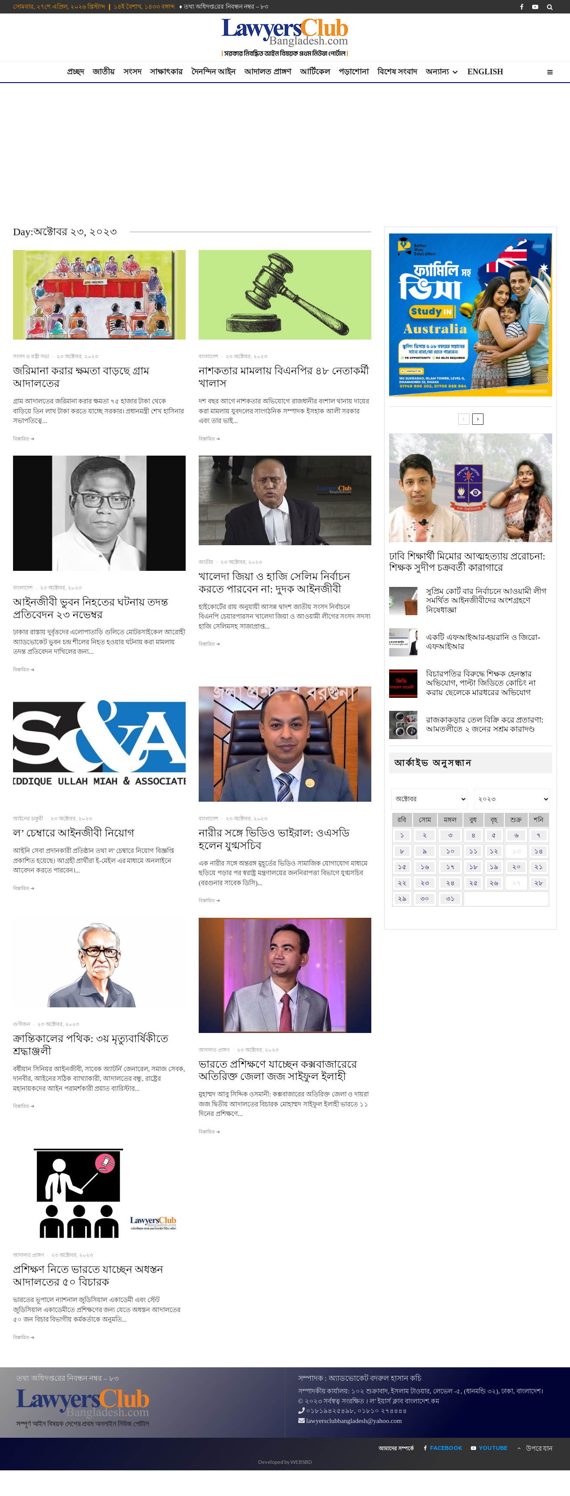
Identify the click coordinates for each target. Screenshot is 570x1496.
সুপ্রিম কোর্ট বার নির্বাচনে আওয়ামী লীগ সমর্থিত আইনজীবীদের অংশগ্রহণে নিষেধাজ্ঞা (486, 600)
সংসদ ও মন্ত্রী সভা (31, 356)
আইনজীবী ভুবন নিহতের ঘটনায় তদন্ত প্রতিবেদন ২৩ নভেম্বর (90, 608)
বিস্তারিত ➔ (23, 439)
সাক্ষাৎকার (166, 71)
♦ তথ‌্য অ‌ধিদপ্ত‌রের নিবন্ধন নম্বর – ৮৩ (223, 6)
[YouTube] (535, 7)
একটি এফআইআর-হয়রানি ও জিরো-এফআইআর (483, 642)
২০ (516, 866)
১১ (473, 851)
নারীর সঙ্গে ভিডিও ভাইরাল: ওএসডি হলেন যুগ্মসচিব (274, 839)
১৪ (538, 851)
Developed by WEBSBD (285, 1462)
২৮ (538, 883)
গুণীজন (21, 1024)
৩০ (424, 898)
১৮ (473, 866)
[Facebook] (522, 7)
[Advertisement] (285, 148)
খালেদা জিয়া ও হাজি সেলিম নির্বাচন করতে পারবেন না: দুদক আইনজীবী (274, 583)
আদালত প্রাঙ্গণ (267, 71)
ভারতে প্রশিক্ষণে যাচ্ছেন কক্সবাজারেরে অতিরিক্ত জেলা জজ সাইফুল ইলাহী (278, 1071)
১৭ (450, 866)
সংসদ (132, 71)
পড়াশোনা (354, 71)
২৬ (494, 883)
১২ (494, 851)
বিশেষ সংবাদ (397, 71)
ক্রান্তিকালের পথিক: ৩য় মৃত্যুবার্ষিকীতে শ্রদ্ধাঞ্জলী (90, 1045)
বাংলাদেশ (208, 356)
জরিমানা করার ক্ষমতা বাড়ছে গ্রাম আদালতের (81, 377)
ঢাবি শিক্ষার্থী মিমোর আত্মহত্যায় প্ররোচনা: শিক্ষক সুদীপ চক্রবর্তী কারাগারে (467, 562)
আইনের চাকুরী (28, 818)
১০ (450, 851)
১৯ (494, 866)
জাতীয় (104, 71)
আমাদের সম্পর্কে (396, 1449)
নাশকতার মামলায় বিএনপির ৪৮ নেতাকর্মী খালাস (284, 377)
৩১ (450, 898)
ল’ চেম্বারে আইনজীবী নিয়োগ (73, 833)
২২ (402, 883)
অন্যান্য (437, 71)
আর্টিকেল (315, 71)
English (485, 71)
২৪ (450, 883)
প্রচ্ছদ (75, 71)
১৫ (402, 866)
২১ (538, 866)
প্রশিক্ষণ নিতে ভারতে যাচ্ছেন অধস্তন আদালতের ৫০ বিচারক (88, 1276)
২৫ (473, 883)
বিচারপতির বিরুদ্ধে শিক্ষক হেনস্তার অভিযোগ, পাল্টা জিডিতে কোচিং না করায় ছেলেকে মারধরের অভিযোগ (481, 684)
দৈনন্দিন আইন (213, 71)
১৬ (424, 866)
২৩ (424, 883)
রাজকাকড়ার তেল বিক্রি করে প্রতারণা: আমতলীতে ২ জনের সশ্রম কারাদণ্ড (484, 729)
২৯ (402, 898)
